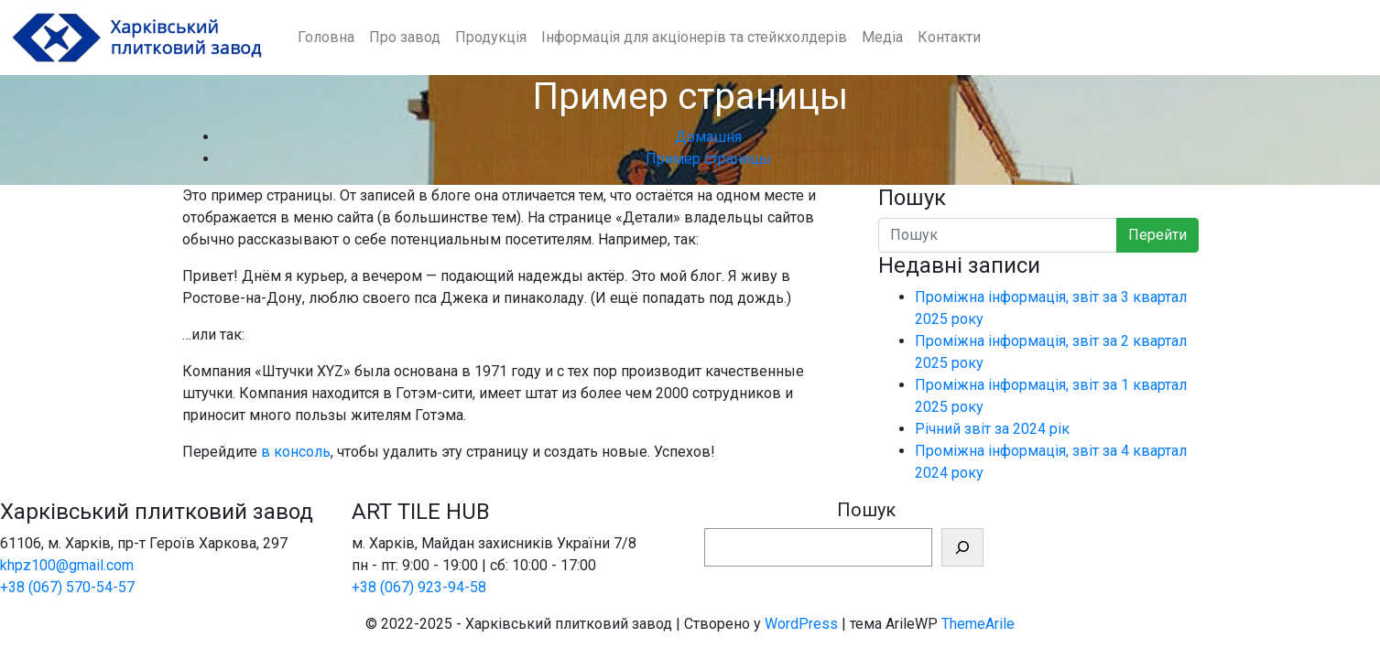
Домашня (708, 137)
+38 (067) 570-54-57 (67, 587)
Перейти (1157, 234)
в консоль (296, 451)
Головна (326, 37)
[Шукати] (962, 547)
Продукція (491, 37)
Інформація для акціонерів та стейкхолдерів (694, 37)
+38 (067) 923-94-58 (419, 587)
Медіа (882, 37)
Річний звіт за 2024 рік (992, 429)
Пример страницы (708, 158)
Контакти (949, 37)
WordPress (801, 623)
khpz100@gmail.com (67, 565)
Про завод (404, 37)
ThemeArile (978, 623)
